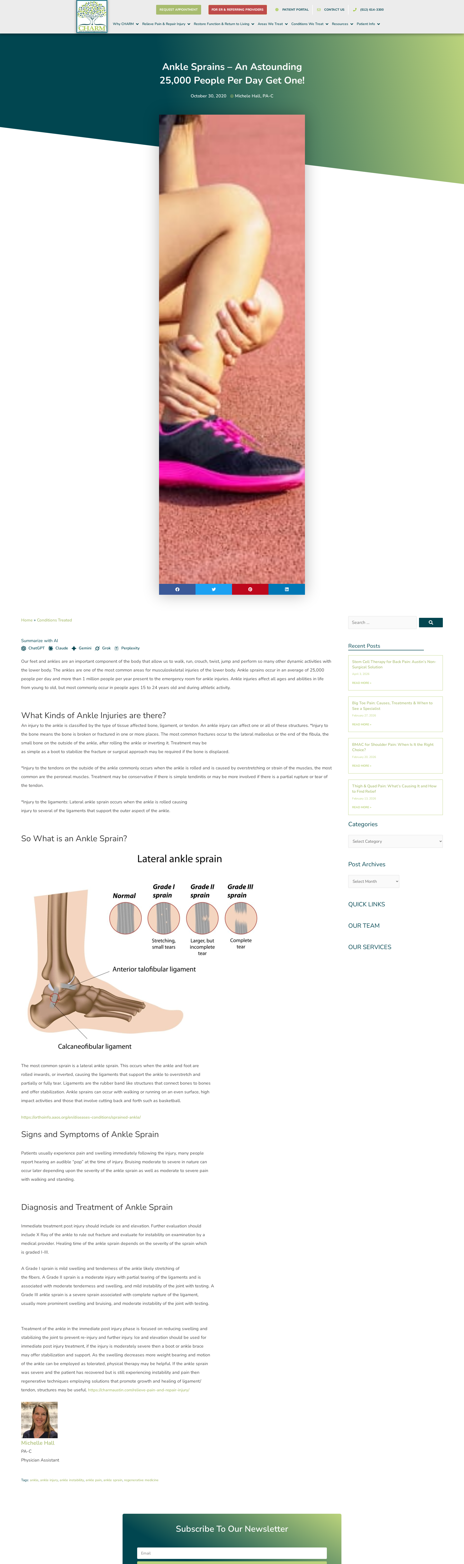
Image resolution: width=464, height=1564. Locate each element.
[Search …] (382, 622)
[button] (126, 24)
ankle (34, 1480)
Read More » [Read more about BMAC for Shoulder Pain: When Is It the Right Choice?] (361, 766)
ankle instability (72, 1480)
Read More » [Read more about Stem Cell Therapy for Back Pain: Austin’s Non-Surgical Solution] (361, 683)
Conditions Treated (57, 620)
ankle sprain (112, 1480)
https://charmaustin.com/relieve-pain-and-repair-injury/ (143, 1390)
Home (27, 620)
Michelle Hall (41, 1442)
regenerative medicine (141, 1480)
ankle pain (94, 1480)
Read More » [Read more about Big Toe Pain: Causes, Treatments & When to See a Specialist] (361, 724)
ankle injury (49, 1480)
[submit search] (431, 622)
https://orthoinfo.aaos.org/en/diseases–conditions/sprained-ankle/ (86, 1117)
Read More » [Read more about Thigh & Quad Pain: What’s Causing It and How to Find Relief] (361, 807)
